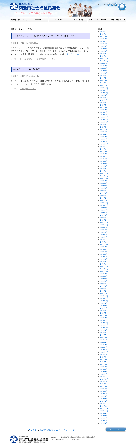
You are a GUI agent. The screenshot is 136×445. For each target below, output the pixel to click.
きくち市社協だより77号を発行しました (30, 69)
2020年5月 (103, 191)
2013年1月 (103, 374)
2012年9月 (103, 384)
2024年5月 (103, 76)
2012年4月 (103, 396)
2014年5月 (103, 340)
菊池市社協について (19, 19)
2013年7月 (103, 362)
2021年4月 (103, 164)
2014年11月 (104, 325)
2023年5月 (103, 105)
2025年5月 (103, 46)
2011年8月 (103, 416)
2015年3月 (103, 318)
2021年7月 (103, 156)
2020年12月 (104, 173)
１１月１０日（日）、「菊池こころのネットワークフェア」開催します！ (44, 36)
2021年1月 (103, 171)
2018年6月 (103, 232)
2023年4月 (103, 107)
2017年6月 (103, 254)
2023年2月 (103, 112)
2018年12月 (104, 222)
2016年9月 (103, 274)
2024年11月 (104, 61)
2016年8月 (103, 276)
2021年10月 (104, 149)
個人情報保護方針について (50, 430)
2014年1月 (103, 350)
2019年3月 (103, 217)
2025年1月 (103, 56)
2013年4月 (103, 367)
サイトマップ (69, 430)
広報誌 (22, 89)
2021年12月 (104, 144)
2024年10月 (104, 63)
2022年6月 (103, 132)
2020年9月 (103, 181)
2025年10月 (104, 34)
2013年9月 (103, 357)
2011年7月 (103, 418)
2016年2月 (103, 291)
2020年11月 (104, 176)
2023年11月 (104, 90)
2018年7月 (103, 230)
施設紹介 (58, 19)
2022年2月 (103, 139)
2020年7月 (103, 186)
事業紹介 (38, 19)
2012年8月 (103, 386)
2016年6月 (103, 281)
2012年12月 (104, 377)
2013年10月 (104, 355)
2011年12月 (104, 406)
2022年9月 (103, 124)
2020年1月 (103, 200)
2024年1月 (103, 85)
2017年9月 (103, 247)
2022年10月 (104, 122)
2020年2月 (103, 198)
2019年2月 (103, 220)
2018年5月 (103, 235)
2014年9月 (103, 330)
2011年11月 (104, 408)
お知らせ (23, 59)
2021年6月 (103, 159)
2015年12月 (104, 296)
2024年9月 (103, 66)
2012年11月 (104, 379)
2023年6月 (103, 102)
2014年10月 (104, 328)
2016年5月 (103, 284)
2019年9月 (103, 208)
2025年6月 (103, 44)
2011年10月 (104, 411)
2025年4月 (103, 49)
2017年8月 (103, 249)
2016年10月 (104, 271)
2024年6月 (103, 73)
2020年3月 (103, 195)
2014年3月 (103, 345)
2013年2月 (103, 372)
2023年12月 (104, 88)
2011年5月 (103, 423)
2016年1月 (103, 293)
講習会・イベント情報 (97, 19)
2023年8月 (103, 98)
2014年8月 (103, 333)
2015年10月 (104, 301)
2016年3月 (103, 288)
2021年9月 (103, 151)
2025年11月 (104, 31)
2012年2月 (103, 401)
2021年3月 (103, 166)
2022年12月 (104, 117)
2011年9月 (103, 413)
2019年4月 (103, 215)
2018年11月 (104, 225)
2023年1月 (103, 115)
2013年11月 (104, 352)
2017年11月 (104, 242)
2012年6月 (103, 391)
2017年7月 (103, 252)
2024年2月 (103, 83)
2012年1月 (103, 403)
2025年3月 (103, 51)
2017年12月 (104, 240)
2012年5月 (103, 394)
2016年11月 (104, 269)
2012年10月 (104, 381)
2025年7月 (103, 41)
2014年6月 (103, 337)
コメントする (50, 59)
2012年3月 (103, 399)
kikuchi (36, 43)
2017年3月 (103, 259)
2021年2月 (103, 169)
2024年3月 (103, 80)
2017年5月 (103, 257)
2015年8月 (103, 306)
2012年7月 (103, 389)
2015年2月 (103, 320)
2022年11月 (104, 120)
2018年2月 (103, 237)
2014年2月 (103, 347)
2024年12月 (104, 58)
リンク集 (32, 430)
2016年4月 (103, 286)
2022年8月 (103, 127)
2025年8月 (103, 39)
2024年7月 (103, 71)
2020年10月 (104, 178)
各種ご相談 (77, 19)
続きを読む (73, 54)
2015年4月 (103, 315)
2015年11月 (104, 298)
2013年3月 (103, 369)
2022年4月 (103, 134)
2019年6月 (103, 213)
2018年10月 (104, 227)
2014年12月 (104, 323)
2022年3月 (103, 137)
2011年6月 (103, 421)
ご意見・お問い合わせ (116, 19)
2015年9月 (103, 303)
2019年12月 (104, 203)
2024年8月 (103, 68)
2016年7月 (103, 279)
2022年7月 (103, 129)
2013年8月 (103, 359)
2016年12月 (104, 266)
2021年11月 (104, 147)
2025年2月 (103, 54)
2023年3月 (103, 110)
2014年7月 (103, 335)
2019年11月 (104, 205)
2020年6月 (103, 188)
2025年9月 (103, 36)
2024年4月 (103, 78)
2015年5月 (103, 313)
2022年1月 (103, 142)
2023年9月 (103, 95)
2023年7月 (103, 100)
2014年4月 (103, 342)
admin (36, 76)
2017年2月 (103, 262)
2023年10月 (104, 93)
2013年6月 (103, 364)
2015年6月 (103, 310)
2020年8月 (103, 183)
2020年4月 (103, 193)
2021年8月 (103, 154)
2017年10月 (104, 244)
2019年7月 (103, 210)
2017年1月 (103, 264)
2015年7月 (103, 308)
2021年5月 (103, 161)
